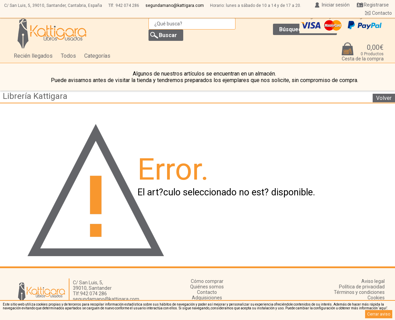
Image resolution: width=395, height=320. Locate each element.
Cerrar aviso (378, 314)
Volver (384, 98)
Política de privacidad (362, 286)
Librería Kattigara (35, 96)
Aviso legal (373, 281)
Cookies (376, 297)
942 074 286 (127, 5)
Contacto (382, 13)
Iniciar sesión (336, 5)
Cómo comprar (207, 281)
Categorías (97, 56)
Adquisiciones (207, 297)
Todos (68, 56)
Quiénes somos (207, 286)
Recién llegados (33, 56)
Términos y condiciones (359, 292)
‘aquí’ (382, 308)
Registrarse (376, 5)
